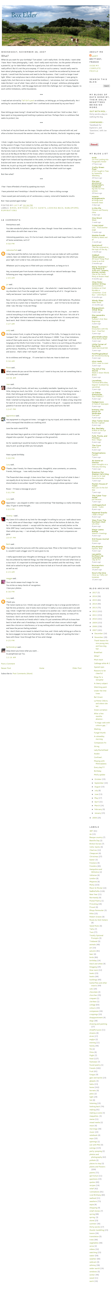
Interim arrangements (98, 197)
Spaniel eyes (99, 667)
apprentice (10, 415)
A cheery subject (101, 683)
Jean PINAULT (98, 396)
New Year (93, 894)
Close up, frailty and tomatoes (99, 576)
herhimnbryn (11, 647)
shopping (93, 1207)
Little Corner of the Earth (99, 345)
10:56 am (11, 378)
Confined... (98, 757)
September (99, 783)
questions (93, 1179)
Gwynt (95, 326)
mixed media (94, 1122)
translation (94, 1236)
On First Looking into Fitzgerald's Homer (100, 160)
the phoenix (97, 546)
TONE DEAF (98, 225)
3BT (91, 831)
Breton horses (95, 843)
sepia (91, 1204)
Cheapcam (93, 853)
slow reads (97, 361)
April (96, 801)
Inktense (93, 875)
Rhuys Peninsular (96, 910)
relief (91, 1188)
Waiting (97, 729)
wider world (94, 1268)
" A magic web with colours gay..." (102, 724)
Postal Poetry (95, 900)
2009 (94, 622)
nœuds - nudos (98, 507)
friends (92, 1068)
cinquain (92, 998)
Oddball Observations (98, 256)
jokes (91, 1093)
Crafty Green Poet (98, 168)
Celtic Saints (38, 208)
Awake (97, 753)
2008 (94, 626)
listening (93, 1103)
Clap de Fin (96, 559)
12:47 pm (11, 409)
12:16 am (11, 657)
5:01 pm (10, 492)
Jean (8, 384)
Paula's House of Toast (99, 484)
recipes (92, 1185)
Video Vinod (96, 302)
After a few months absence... (99, 716)
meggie (9, 578)
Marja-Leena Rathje (98, 530)
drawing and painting (98, 1023)
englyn (92, 1039)
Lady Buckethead (101, 750)
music (91, 1132)
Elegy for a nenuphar (99, 678)
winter (92, 1274)
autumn (92, 951)
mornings (93, 1128)
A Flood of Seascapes (100, 404)
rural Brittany (95, 1195)
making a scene (95, 1112)
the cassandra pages (98, 316)
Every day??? (99, 767)
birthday (23, 208)
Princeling (93, 904)
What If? (95, 447)
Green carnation (100, 709)
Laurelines (96, 380)
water (91, 1255)
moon (91, 1125)
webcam (92, 1262)
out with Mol (94, 1144)
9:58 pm (10, 243)
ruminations (9, 210)
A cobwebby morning (99, 737)
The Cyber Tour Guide (99, 496)
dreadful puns (95, 1029)
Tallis (91, 929)
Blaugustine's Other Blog (98, 309)
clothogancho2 (99, 505)
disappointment (96, 1017)
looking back (55, 208)
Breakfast (98, 652)
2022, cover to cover (100, 363)
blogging (93, 966)
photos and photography (95, 1155)
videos (92, 1249)
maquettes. (94, 1116)
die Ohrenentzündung (100, 355)
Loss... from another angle (100, 228)
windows (93, 1271)
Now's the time (99, 573)
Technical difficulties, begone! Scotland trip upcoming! (100, 384)
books (92, 976)
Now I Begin (97, 439)
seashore (93, 1201)
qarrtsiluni (93, 1175)
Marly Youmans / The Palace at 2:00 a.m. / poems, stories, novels (100, 269)
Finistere (93, 862)
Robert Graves (95, 916)
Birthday (97, 771)
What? (97, 656)
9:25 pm (10, 640)
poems (92, 1172)
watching (93, 1252)
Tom (91, 932)
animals (92, 944)
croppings (93, 1014)
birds (13, 208)
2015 (94, 600)
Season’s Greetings (99, 533)
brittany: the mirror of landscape (97, 411)
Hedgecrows (98, 402)
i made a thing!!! (98, 514)
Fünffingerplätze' (100, 353)
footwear (93, 1061)
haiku (91, 1084)
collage (92, 1004)
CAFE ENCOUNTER (100, 348)
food (91, 1058)
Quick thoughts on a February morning (100, 465)
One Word (97, 218)
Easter (92, 859)
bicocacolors (98, 565)
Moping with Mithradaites (100, 762)
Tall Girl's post (28, 100)
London (92, 878)
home (91, 1087)
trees (91, 1239)
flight (91, 1055)
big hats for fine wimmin (98, 189)
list (90, 1100)
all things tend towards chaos (97, 201)
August (97, 786)
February (98, 809)
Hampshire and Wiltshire (95, 870)
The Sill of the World (98, 370)
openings (93, 1141)
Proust (92, 907)
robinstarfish (11, 250)
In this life (96, 208)
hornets (92, 1090)
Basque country (95, 837)
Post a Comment (8, 663)
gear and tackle (95, 1077)
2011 (94, 615)
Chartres (93, 850)
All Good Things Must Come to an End (100, 260)
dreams (92, 1033)
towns (92, 1233)
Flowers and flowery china (100, 211)
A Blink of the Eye (99, 430)
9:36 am (10, 361)
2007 (94, 630)
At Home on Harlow (97, 461)
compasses (94, 1011)
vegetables (93, 1242)
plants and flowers (97, 1166)
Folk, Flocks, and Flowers (99, 437)
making (92, 1109)
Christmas (93, 856)
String (96, 746)
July (96, 790)
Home (41, 668)
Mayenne (93, 881)
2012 (94, 611)
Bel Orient (98, 697)
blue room (93, 970)
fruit (91, 1071)
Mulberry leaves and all (99, 238)
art (90, 947)
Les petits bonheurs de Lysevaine (97, 556)
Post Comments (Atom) (23, 673)
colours (92, 1008)
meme (91, 1119)
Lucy (17, 205)
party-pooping (95, 1151)
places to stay (95, 1163)
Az (90, 834)
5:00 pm (10, 458)
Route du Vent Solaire (98, 920)
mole (94, 157)
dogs (91, 1020)
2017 (94, 592)
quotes (92, 1182)
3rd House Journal (100, 539)
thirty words (94, 1226)
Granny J (10, 515)
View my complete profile (95, 68)
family (92, 1045)
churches (93, 995)
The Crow (96, 445)
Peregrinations (99, 453)
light (91, 1096)
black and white (96, 963)
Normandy (93, 897)
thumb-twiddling (96, 1230)
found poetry (94, 1065)
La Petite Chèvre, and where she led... (101, 703)
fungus (92, 1074)
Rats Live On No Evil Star (100, 488)
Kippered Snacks (99, 512)
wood (91, 1278)
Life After (95, 524)
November (99, 637)
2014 (94, 603)
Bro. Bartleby (98, 428)
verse (91, 1246)
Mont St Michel (95, 888)
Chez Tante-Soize (100, 420)
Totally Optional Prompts (96, 936)
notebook (93, 1135)
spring (92, 1214)
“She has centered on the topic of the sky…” (100, 248)
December (98, 633)
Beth (8, 544)
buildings (93, 979)
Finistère (93, 866)
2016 (94, 596)
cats (91, 988)
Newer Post (6, 668)
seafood (92, 1198)
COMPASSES (95, 122)
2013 (94, 607)
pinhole (92, 1160)
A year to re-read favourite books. (98, 477)
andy (8, 330)
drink (91, 1036)
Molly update (99, 774)
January (97, 813)
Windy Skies (97, 300)
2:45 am (10, 278)
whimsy (92, 1265)
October (95, 541)
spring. (92, 1217)
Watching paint (100, 687)
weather (92, 1258)
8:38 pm (10, 591)
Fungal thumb (100, 732)
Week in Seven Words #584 (100, 373)
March (97, 805)
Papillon (95, 455)
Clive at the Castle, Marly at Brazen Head (100, 275)
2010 (94, 618)
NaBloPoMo (71, 208)
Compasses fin (100, 742)
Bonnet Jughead (98, 422)
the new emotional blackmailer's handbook (98, 184)
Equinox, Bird (97, 548)
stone (91, 1220)
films (91, 1052)
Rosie (8, 367)
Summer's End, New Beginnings (99, 320)
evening (92, 1042)
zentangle (95, 567)
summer (92, 1223)
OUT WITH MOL (97, 111)
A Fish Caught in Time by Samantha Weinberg (100, 173)
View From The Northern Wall (99, 521)
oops (91, 1138)
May (96, 798)
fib (90, 1049)
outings (92, 1148)
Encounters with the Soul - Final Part (100, 329)
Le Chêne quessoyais (97, 393)
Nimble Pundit (98, 235)
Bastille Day (94, 840)
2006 (94, 817)
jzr (7, 284)
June (96, 794)
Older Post (77, 668)
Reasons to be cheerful (100, 672)
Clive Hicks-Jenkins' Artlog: (99, 283)
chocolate (93, 992)
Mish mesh (98, 659)
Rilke (91, 913)
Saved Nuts (94, 925)
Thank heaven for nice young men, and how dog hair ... (101, 644)
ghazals (92, 1081)
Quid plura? (97, 245)
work (91, 1281)
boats (91, 973)
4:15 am (10, 572)
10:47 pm (11, 537)
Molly (91, 884)
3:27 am (10, 323)
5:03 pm (10, 509)
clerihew (93, 1001)
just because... (97, 499)
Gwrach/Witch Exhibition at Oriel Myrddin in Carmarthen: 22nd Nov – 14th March (99, 290)
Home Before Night (99, 338)
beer (91, 954)
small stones (94, 1211)
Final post (95, 415)
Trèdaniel (93, 941)
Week (94, 220)
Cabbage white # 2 (102, 663)
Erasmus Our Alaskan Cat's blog (100, 473)
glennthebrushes (99, 336)
